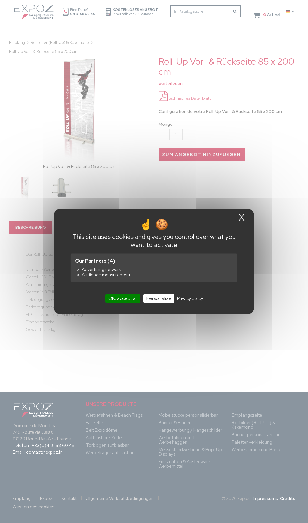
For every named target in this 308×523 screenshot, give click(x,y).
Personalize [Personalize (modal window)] (158, 298)
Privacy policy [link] (190, 298)
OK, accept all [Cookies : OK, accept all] (122, 298)
